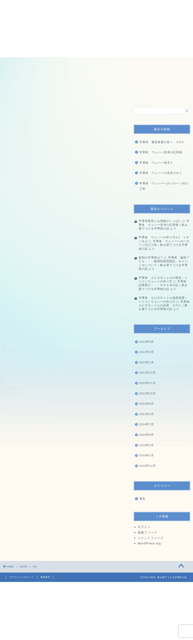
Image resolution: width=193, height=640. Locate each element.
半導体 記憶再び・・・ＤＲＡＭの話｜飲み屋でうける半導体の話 (164, 285)
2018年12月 (147, 465)
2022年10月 (147, 393)
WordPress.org (149, 543)
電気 (142, 498)
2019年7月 (146, 424)
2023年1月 (146, 362)
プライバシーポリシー (21, 577)
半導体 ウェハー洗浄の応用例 (160, 152)
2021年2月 (146, 414)
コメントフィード (151, 538)
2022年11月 (147, 383)
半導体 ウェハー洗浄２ (156, 162)
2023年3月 (146, 341)
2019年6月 (146, 434)
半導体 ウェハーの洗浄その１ (160, 173)
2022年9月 (146, 403)
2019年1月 (146, 455)
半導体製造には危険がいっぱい (160, 221)
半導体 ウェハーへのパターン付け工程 (163, 186)
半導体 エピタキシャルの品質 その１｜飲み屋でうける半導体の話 (166, 305)
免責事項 (45, 577)
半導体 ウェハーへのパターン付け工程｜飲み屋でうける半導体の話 (164, 245)
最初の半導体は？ (151, 257)
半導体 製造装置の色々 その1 (161, 142)
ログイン (144, 527)
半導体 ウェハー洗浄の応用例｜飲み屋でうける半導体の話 (164, 224)
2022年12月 (147, 372)
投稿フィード (147, 532)
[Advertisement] (96, 28)
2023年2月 (146, 352)
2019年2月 (146, 445)
